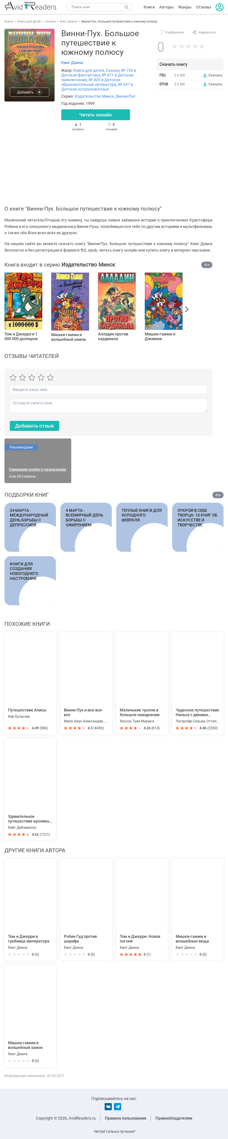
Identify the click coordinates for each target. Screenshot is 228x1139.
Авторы (166, 7)
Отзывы (203, 7)
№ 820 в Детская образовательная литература (90, 82)
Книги (149, 7)
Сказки (112, 70)
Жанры (184, 7)
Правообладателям (173, 1118)
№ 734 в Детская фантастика (98, 72)
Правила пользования (125, 1118)
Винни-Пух (125, 96)
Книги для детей (88, 70)
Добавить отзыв (34, 426)
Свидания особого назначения (37, 469)
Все (207, 265)
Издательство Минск (94, 96)
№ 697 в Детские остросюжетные (97, 86)
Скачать (215, 75)
